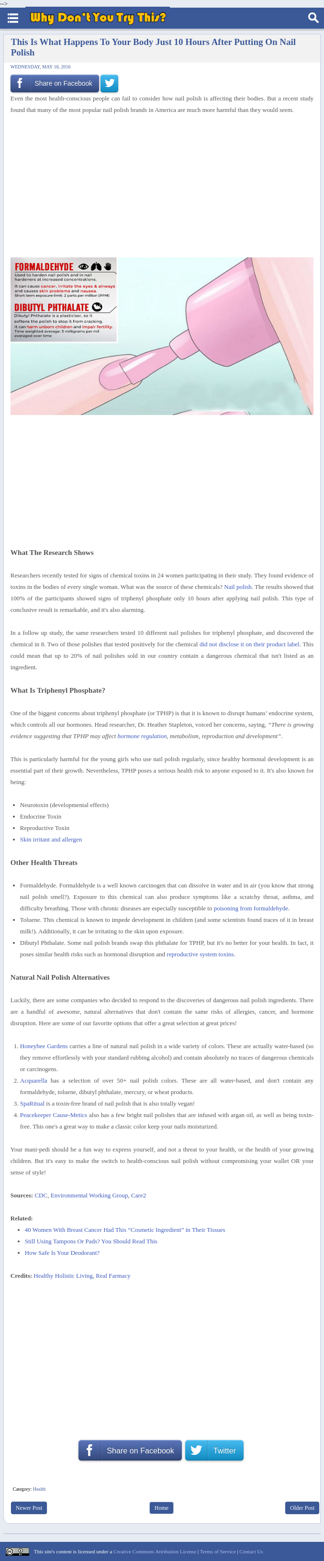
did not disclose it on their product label (250, 644)
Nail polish (237, 586)
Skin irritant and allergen (51, 839)
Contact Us (251, 1551)
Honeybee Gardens (44, 1046)
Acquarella (33, 1080)
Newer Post (29, 1508)
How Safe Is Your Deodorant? (62, 1252)
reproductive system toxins (200, 954)
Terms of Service (218, 1551)
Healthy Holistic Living (63, 1275)
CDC (40, 1195)
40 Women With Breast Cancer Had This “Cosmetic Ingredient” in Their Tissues (125, 1229)
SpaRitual (32, 1103)
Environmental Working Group (89, 1195)
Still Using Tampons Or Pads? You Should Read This (91, 1241)
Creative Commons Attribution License (154, 1551)
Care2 (138, 1195)
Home (161, 1508)
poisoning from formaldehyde (251, 908)
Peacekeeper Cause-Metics (53, 1114)
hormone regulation (142, 736)
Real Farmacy (113, 1275)
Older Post (302, 1508)
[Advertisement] (159, 187)
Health (39, 1489)
